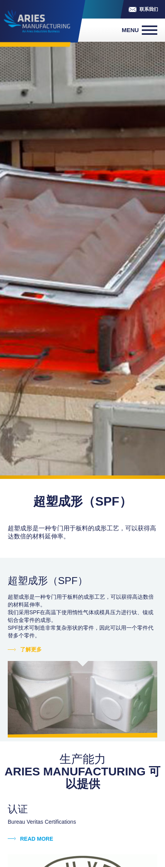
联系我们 (148, 9)
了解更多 (31, 649)
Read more (36, 839)
